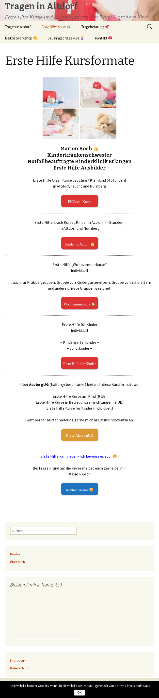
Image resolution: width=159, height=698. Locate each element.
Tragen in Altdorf (18, 26)
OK (79, 692)
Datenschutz (19, 668)
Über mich (17, 562)
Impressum (18, 660)
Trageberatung (95, 26)
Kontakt (103, 38)
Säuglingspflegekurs (66, 38)
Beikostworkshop (21, 38)
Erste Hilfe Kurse (55, 26)
